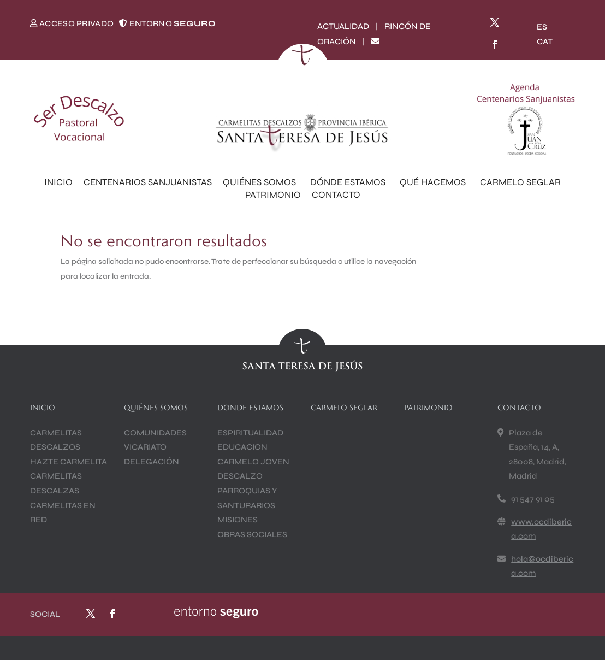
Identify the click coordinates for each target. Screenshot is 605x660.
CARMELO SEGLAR (520, 182)
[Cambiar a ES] (542, 27)
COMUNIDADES (155, 433)
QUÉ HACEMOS (434, 182)
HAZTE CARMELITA (68, 462)
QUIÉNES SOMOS (261, 182)
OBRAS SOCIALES (252, 534)
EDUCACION (242, 447)
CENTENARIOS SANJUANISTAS (148, 182)
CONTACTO (336, 194)
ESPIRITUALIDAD (250, 433)
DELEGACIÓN (151, 462)
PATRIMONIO (273, 194)
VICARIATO (145, 447)
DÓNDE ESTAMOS (349, 182)
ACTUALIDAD (343, 26)
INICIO (58, 182)
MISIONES (237, 520)
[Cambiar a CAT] (544, 41)
